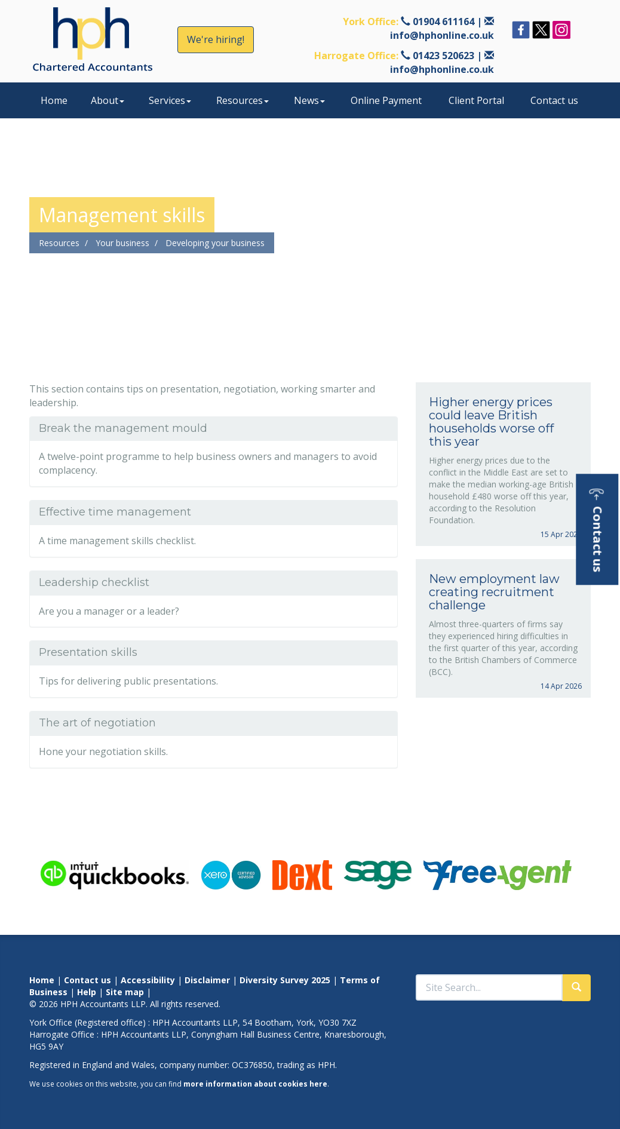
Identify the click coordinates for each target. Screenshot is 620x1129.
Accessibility (148, 980)
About (107, 100)
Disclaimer (207, 980)
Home (54, 100)
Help (86, 992)
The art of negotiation (97, 722)
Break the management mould (123, 428)
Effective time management (115, 512)
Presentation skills (88, 652)
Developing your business (215, 242)
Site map (125, 992)
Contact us (554, 100)
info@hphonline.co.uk (442, 35)
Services (170, 100)
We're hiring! (215, 39)
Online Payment (386, 100)
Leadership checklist (94, 582)
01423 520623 (443, 55)
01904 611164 (443, 21)
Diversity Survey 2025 (285, 980)
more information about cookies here (255, 1083)
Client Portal (476, 100)
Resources (242, 100)
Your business (122, 242)
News (309, 100)
